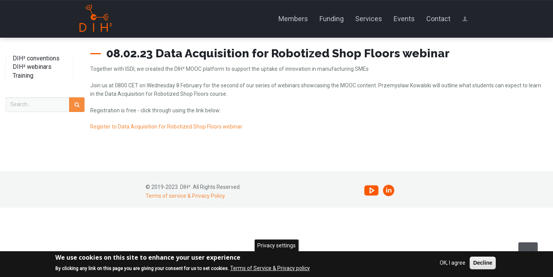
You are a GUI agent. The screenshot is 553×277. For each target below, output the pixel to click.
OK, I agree (452, 263)
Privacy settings (276, 246)
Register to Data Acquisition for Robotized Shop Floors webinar (166, 126)
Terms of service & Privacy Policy (185, 196)
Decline (482, 263)
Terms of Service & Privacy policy (270, 268)
